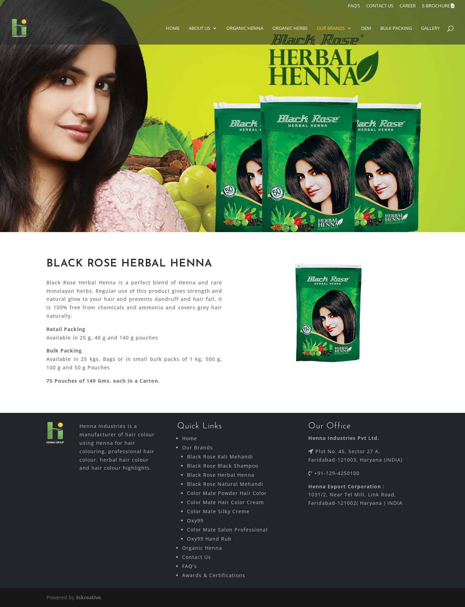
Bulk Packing (396, 28)
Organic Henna (244, 28)
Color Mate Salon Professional (227, 529)
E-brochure (438, 6)
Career (408, 6)
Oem (366, 28)
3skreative (88, 597)
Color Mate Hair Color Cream (225, 502)
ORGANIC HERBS (290, 28)
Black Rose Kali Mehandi (220, 456)
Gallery (430, 28)
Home (173, 28)
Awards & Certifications (213, 575)
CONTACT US (379, 6)
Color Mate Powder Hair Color (227, 493)
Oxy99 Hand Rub (209, 538)
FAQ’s (189, 566)
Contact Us (196, 557)
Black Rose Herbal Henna (220, 474)
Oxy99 (195, 520)
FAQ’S (354, 6)
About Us (199, 28)
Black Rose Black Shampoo (222, 465)
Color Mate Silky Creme (218, 511)
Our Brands (331, 28)
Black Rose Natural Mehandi (225, 484)
